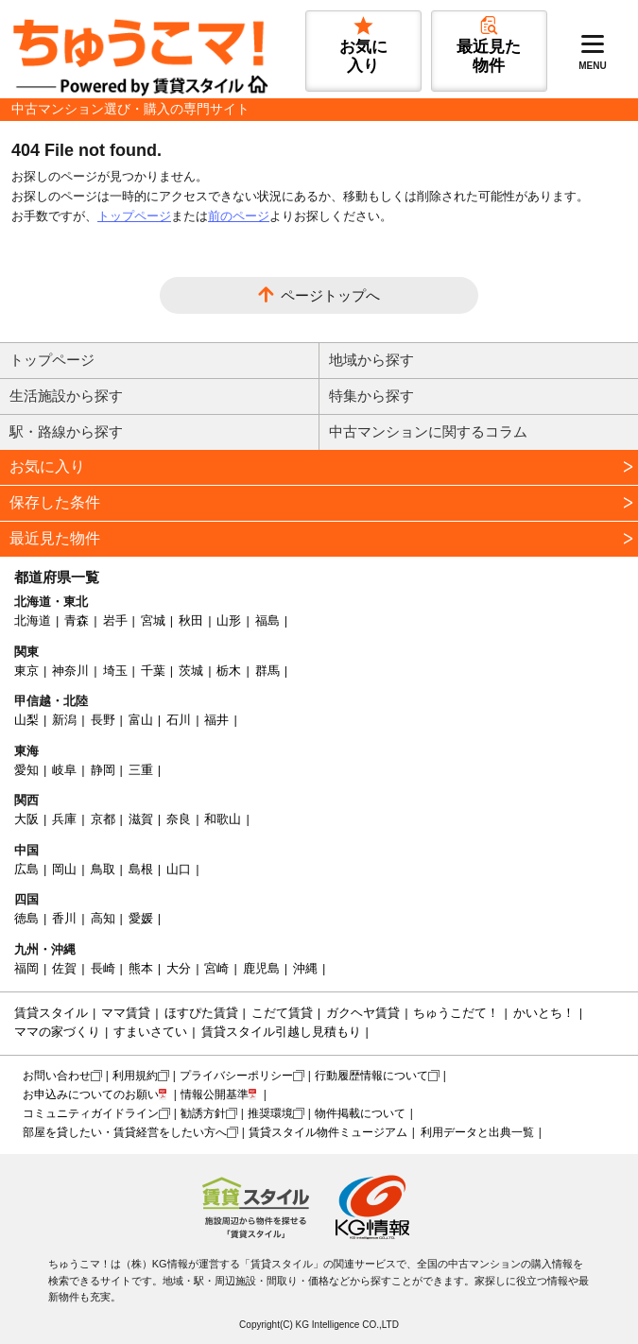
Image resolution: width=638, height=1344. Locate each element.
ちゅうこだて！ (456, 1013)
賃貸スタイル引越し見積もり (281, 1032)
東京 (26, 670)
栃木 (228, 670)
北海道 (32, 620)
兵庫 (64, 819)
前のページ (238, 216)
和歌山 (222, 819)
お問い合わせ (57, 1075)
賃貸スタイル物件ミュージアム (328, 1132)
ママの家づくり (57, 1032)
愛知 (26, 770)
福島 (267, 620)
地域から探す (371, 360)
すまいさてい (150, 1032)
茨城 (191, 670)
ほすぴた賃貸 (201, 1013)
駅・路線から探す (66, 431)
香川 (64, 918)
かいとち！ (544, 1013)
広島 (26, 869)
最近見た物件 (54, 538)
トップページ (134, 216)
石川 (178, 720)
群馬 (267, 670)
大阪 (26, 819)
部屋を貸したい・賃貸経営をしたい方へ (125, 1132)
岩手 (115, 620)
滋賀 (141, 819)
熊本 (141, 968)
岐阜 (64, 770)
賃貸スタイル (51, 1013)
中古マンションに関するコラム (428, 431)
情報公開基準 (215, 1094)
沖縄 (305, 968)
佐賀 (64, 968)
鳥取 (103, 869)
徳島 (26, 918)
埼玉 (115, 670)
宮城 (153, 620)
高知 (103, 918)
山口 (178, 869)
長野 (103, 720)
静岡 (103, 770)
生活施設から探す (66, 396)
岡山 (64, 869)
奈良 (178, 819)
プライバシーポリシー (236, 1075)
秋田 (191, 620)
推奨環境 (270, 1113)
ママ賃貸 (125, 1013)
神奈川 (70, 670)
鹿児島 (261, 968)
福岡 (26, 968)
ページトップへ (330, 295)
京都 (103, 819)
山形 (228, 620)
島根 (141, 869)
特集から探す (371, 396)
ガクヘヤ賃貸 (363, 1013)
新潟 (64, 720)
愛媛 (141, 918)
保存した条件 (54, 502)
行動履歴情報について (371, 1075)
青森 (76, 620)
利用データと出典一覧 (477, 1132)
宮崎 (216, 968)
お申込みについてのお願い (91, 1094)
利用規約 (135, 1075)
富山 (141, 720)
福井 (216, 720)
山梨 (26, 720)
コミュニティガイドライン (91, 1113)
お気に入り (47, 466)
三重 (141, 770)
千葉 (153, 670)
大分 (178, 968)
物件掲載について (360, 1113)
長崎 (103, 968)
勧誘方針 (203, 1113)
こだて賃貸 (282, 1013)
